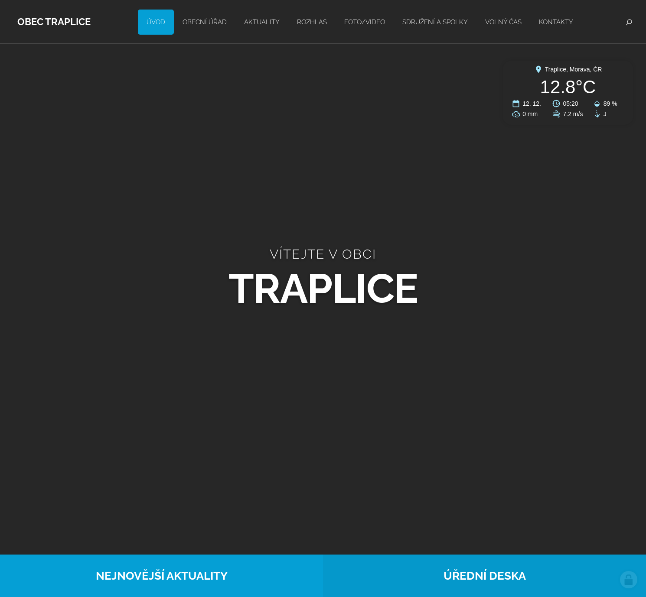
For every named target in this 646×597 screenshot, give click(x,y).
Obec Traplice (54, 21)
